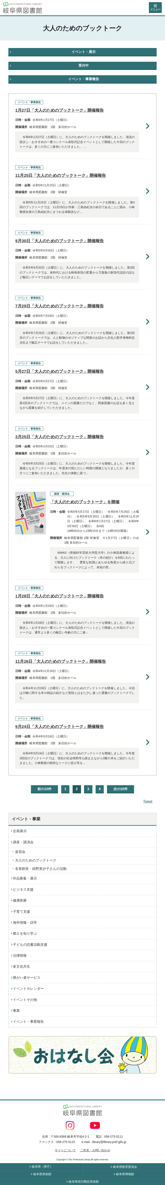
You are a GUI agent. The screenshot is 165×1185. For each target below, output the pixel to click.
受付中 (83, 65)
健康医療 (20, 900)
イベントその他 (25, 1000)
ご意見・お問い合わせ (95, 1150)
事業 (16, 1010)
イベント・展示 (84, 52)
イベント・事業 (26, 819)
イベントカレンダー (28, 988)
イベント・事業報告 (83, 79)
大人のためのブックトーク (35, 860)
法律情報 (20, 955)
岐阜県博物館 (125, 1174)
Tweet (147, 801)
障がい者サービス (26, 977)
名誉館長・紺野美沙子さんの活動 (41, 869)
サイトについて (65, 1150)
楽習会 (20, 852)
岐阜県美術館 (42, 1174)
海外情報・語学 (25, 922)
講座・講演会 (23, 842)
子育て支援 (21, 911)
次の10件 (120, 789)
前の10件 (44, 789)
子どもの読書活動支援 (30, 944)
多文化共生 (21, 966)
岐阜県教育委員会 (125, 1166)
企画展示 (20, 831)
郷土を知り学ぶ (25, 933)
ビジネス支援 (23, 889)
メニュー (155, 9)
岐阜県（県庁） (42, 1166)
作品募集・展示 (25, 878)
